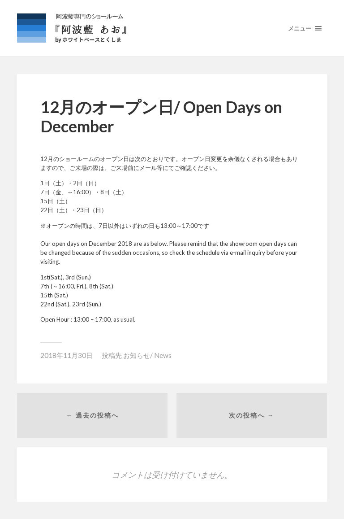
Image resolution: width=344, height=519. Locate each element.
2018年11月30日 (66, 355)
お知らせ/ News (147, 355)
